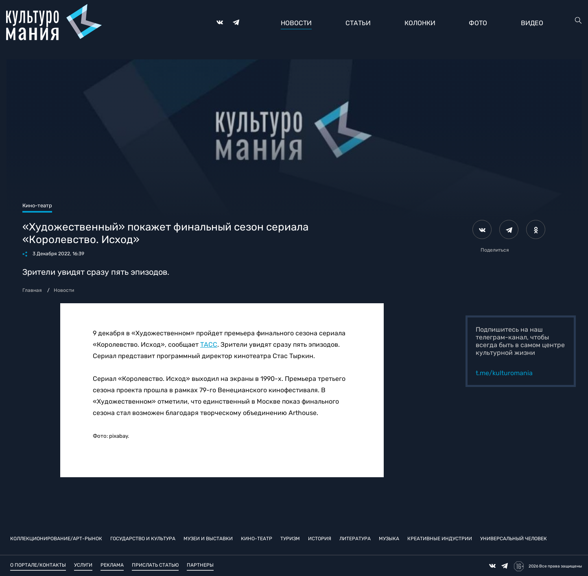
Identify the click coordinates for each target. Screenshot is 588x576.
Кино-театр (256, 538)
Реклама (112, 565)
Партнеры (200, 565)
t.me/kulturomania (504, 373)
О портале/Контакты (38, 565)
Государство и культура (142, 538)
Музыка (389, 538)
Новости (296, 23)
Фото (478, 23)
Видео (532, 23)
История (319, 538)
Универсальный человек (513, 538)
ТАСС (208, 344)
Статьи (358, 23)
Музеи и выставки (208, 538)
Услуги (83, 565)
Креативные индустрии (439, 538)
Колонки (419, 23)
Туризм (290, 538)
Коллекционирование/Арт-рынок (56, 538)
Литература (355, 538)
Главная (32, 290)
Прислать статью (155, 565)
